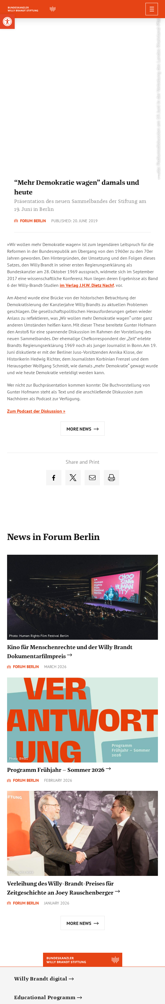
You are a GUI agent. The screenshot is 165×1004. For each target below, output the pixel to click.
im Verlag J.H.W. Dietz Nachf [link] (87, 125)
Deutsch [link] (32, 971)
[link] (7, 21)
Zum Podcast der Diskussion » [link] (36, 250)
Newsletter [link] (55, 971)
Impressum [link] (130, 971)
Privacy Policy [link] (83, 971)
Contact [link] (108, 971)
